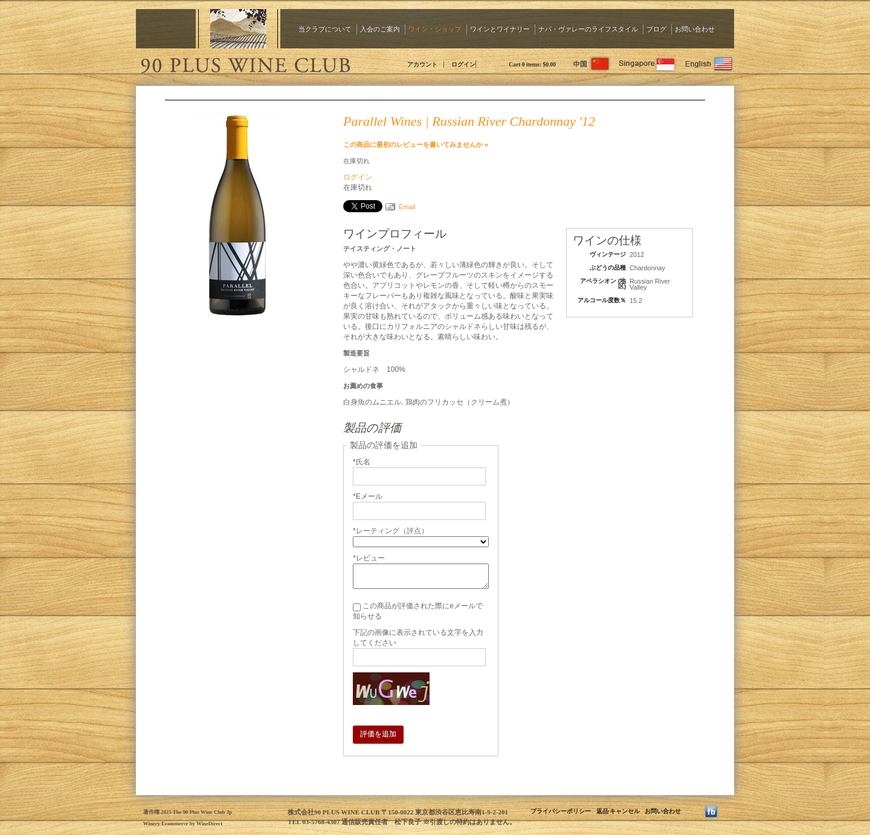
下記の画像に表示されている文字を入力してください (418, 637)
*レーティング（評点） (390, 531)
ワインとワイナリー (500, 28)
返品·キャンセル (618, 811)
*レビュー (369, 558)
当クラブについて (325, 28)
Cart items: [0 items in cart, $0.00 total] (532, 64)
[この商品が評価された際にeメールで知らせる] (357, 607)
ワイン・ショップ (435, 28)
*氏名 (361, 462)
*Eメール (367, 496)
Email (407, 206)
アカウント (422, 64)
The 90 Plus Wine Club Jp (244, 63)
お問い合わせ (695, 28)
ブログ (656, 28)
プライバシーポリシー (560, 811)
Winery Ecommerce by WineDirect (182, 823)
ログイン (463, 64)
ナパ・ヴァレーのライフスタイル (588, 28)
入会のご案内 (380, 28)
